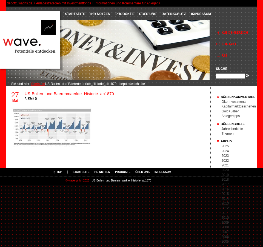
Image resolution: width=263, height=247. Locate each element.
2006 (225, 237)
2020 (225, 170)
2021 (225, 165)
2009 (225, 223)
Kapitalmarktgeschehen (239, 106)
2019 (225, 175)
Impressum (201, 14)
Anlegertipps (231, 116)
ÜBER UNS (147, 14)
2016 (225, 189)
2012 (225, 208)
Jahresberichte (232, 129)
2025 (225, 146)
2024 (225, 151)
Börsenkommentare (238, 96)
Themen (228, 133)
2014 (225, 199)
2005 (225, 241)
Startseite (75, 14)
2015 (225, 194)
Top (59, 172)
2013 (225, 203)
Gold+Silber (230, 111)
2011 (225, 213)
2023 (225, 156)
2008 (225, 227)
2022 (225, 161)
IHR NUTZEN (100, 14)
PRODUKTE (124, 14)
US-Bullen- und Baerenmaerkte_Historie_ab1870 (69, 93)
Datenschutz (173, 14)
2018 (225, 179)
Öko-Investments (234, 102)
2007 (225, 232)
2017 (225, 184)
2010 (225, 218)
